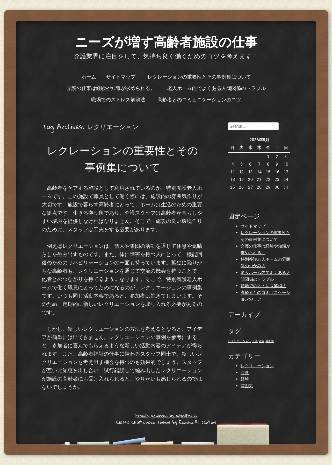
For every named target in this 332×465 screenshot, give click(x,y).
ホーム (88, 76)
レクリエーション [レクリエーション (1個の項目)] (239, 341)
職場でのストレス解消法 (118, 99)
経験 (245, 379)
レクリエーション (257, 365)
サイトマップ (120, 76)
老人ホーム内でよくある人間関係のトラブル (216, 88)
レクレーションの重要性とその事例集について (199, 76)
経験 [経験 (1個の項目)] (261, 341)
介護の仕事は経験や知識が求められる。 (111, 88)
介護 (245, 372)
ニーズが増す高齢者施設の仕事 (166, 41)
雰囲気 (247, 385)
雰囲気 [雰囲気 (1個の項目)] (269, 341)
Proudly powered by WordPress (166, 416)
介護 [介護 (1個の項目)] (255, 341)
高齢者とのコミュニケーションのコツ (199, 99)
